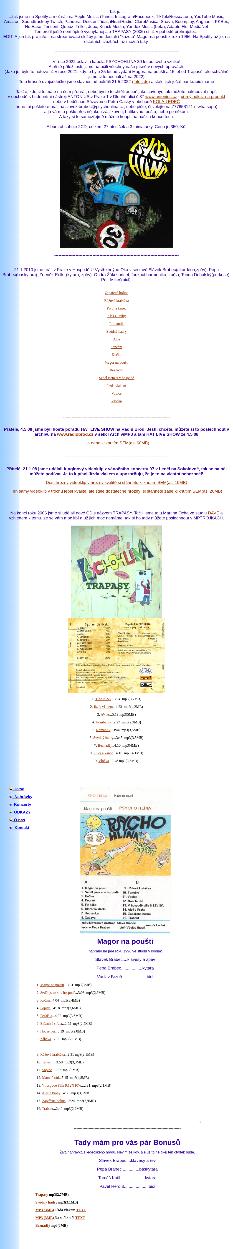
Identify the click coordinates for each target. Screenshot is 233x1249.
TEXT (81, 1210)
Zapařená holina (116, 293)
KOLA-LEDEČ (166, 101)
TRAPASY (103, 699)
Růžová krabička (116, 300)
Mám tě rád (50, 1078)
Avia (116, 339)
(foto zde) (141, 81)
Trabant (47, 1109)
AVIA (105, 714)
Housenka (47, 1031)
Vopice (116, 393)
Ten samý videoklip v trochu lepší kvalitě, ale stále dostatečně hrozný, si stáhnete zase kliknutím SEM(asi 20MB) (116, 491)
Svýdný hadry (103, 738)
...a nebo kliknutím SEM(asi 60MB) (116, 443)
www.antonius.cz (161, 96)
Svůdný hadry (116, 331)
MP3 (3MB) (44, 1210)
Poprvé (45, 1008)
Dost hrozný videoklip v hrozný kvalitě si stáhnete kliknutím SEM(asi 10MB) (116, 482)
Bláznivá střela (51, 1023)
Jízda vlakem (116, 386)
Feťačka (46, 1016)
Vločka (116, 401)
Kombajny (103, 722)
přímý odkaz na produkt (203, 96)
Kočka (116, 355)
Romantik (116, 324)
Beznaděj (116, 370)
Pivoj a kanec (116, 308)
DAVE (213, 513)
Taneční (116, 347)
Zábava (45, 1039)
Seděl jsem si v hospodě (116, 378)
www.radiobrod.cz (75, 434)
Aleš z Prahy (116, 316)
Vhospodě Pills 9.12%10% (61, 1085)
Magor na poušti (117, 362)
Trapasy (41, 1194)
